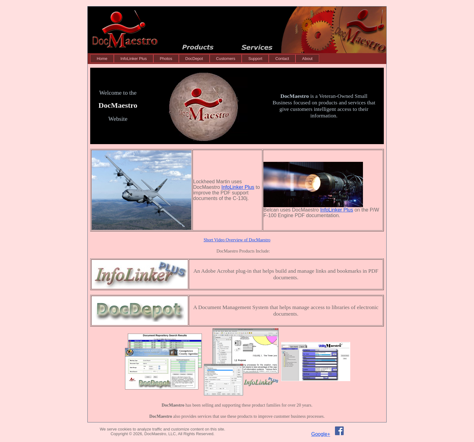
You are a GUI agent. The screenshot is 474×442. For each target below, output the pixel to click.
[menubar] (204, 58)
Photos (166, 58)
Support (255, 58)
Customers (225, 58)
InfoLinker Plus (133, 58)
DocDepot (194, 58)
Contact (282, 58)
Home (102, 58)
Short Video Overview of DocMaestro (237, 239)
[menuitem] (102, 58)
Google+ (320, 434)
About (307, 58)
